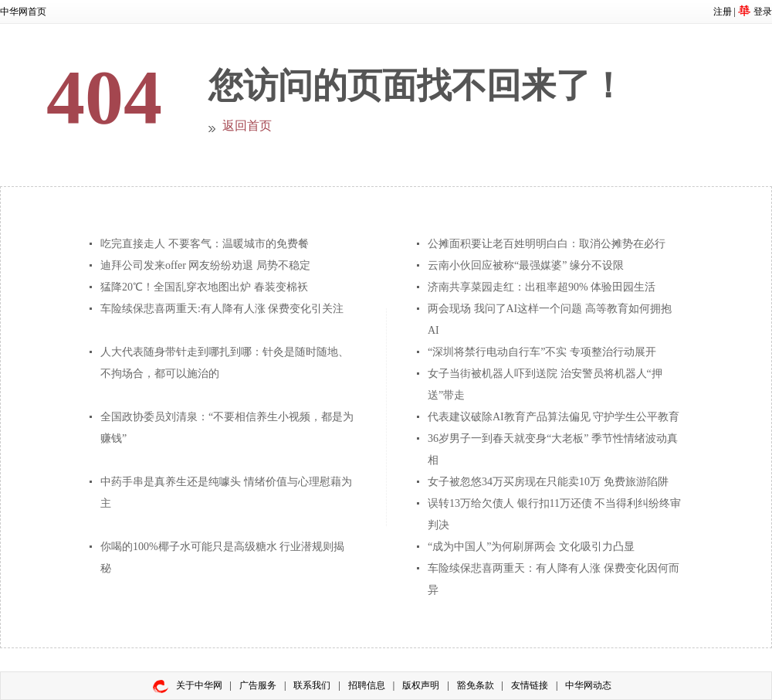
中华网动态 (588, 685)
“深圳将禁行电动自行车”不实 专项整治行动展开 (542, 352)
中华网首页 (23, 11)
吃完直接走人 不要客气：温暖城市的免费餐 (204, 244)
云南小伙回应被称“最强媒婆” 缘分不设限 (526, 265)
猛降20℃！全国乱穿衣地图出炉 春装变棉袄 (204, 287)
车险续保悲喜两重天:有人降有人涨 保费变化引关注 (222, 308)
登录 (762, 11)
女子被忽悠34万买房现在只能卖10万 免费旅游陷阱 (548, 482)
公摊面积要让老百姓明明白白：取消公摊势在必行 (546, 244)
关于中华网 (199, 685)
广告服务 (257, 685)
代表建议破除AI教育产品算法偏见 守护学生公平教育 (553, 417)
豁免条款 (475, 685)
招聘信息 (366, 685)
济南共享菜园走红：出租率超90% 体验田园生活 (541, 287)
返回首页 (247, 125)
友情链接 (529, 685)
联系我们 (311, 685)
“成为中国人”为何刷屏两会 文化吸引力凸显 (531, 546)
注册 (722, 11)
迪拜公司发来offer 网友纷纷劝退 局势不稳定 (205, 265)
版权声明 (420, 685)
